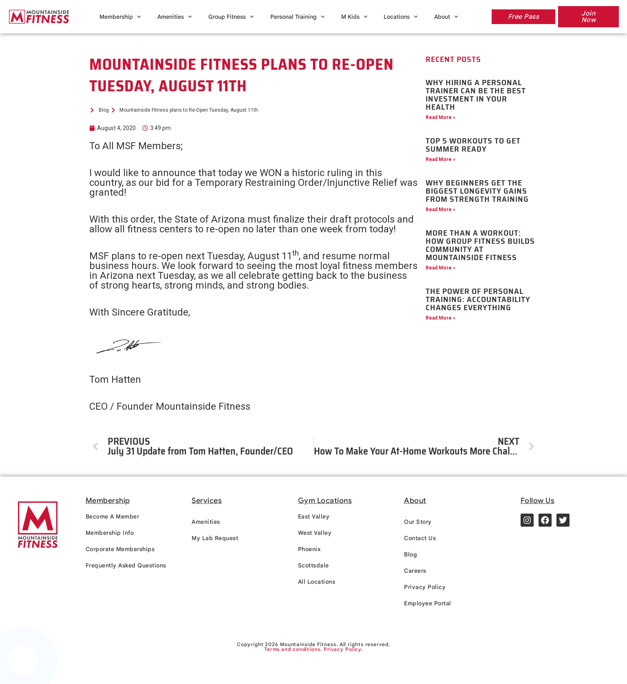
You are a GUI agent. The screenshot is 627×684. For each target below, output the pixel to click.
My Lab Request (215, 538)
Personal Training (297, 17)
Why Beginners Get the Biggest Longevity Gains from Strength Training (477, 190)
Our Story (418, 521)
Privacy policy (399, 671)
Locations (401, 17)
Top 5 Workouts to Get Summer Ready (473, 144)
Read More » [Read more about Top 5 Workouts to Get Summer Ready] (440, 159)
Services (207, 500)
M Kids (354, 17)
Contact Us (420, 538)
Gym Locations (325, 500)
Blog (410, 554)
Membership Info (110, 532)
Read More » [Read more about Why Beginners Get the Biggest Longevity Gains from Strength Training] (440, 209)
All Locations (317, 581)
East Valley (314, 516)
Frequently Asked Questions (126, 565)
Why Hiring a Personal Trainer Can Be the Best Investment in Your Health (476, 94)
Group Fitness (231, 17)
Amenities (174, 17)
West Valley (315, 532)
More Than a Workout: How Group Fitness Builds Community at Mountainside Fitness (480, 245)
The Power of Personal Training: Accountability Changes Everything (478, 299)
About (446, 17)
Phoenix (309, 549)
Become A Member (112, 516)
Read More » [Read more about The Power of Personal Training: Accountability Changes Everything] (440, 318)
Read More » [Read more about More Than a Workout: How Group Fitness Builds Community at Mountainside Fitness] (440, 268)
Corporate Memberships (120, 549)
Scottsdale (313, 565)
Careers (415, 570)
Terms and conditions (292, 649)
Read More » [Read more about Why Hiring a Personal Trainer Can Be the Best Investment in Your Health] (440, 117)
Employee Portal (427, 603)
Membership (120, 17)
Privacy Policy (425, 587)
